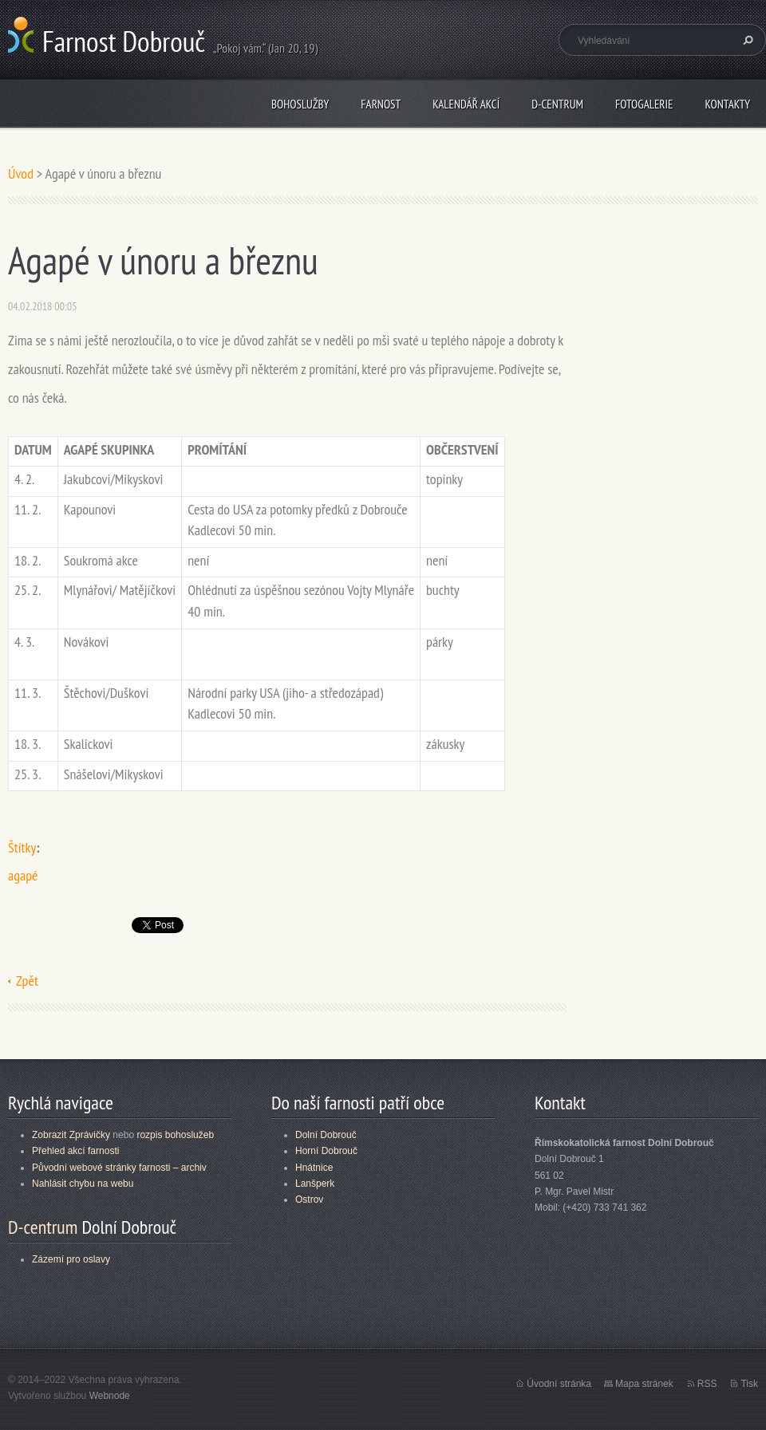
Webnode (109, 1395)
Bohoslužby (300, 104)
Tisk (749, 1383)
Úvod (21, 173)
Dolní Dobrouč (326, 1134)
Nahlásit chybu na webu (82, 1183)
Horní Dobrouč (326, 1150)
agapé (23, 875)
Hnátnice (314, 1167)
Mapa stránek (644, 1383)
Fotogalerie (644, 104)
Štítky (22, 847)
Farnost (381, 104)
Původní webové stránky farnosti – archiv (119, 1167)
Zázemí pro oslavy (71, 1259)
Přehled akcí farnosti (75, 1150)
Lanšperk (314, 1183)
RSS (707, 1383)
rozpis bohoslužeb (175, 1134)
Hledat (746, 40)
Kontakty (727, 104)
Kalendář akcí (465, 104)
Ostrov (309, 1199)
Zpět (27, 980)
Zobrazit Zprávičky (71, 1134)
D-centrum (557, 104)
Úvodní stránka (559, 1383)
